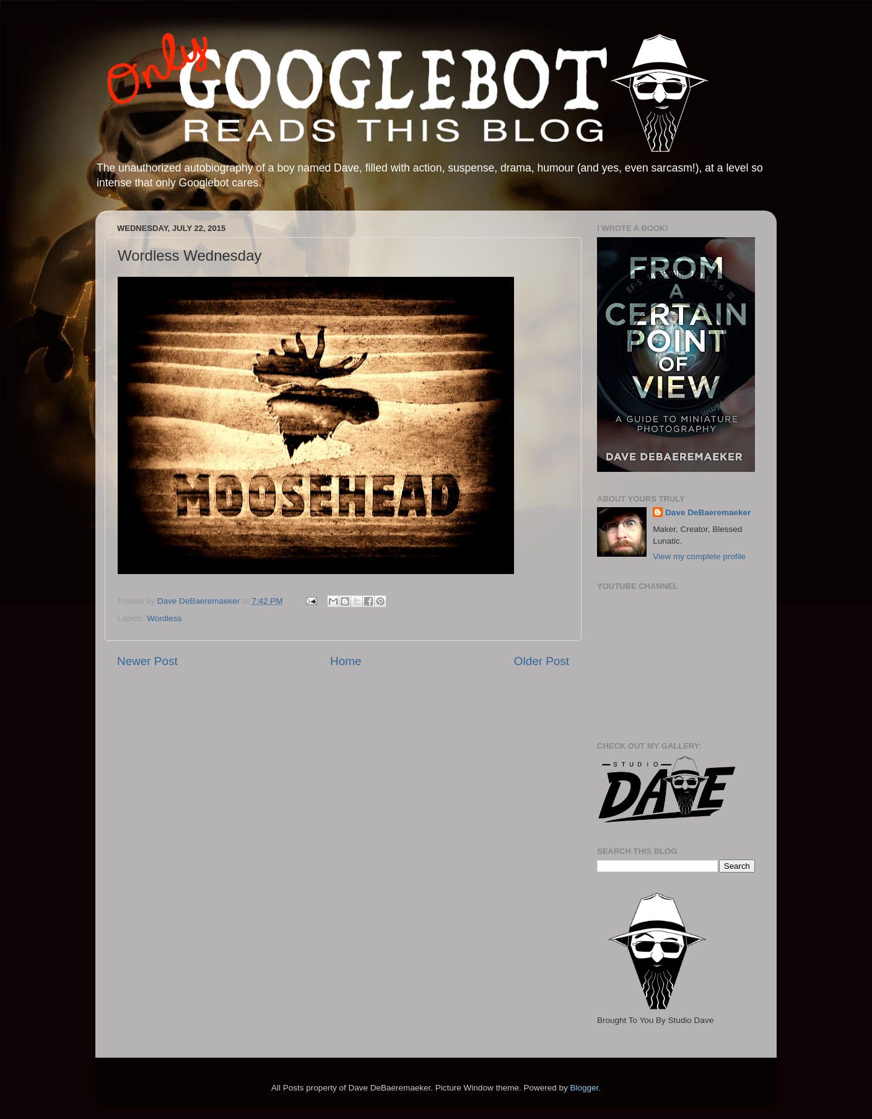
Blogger (584, 1087)
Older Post (541, 661)
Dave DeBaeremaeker (708, 512)
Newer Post (147, 661)
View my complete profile (699, 556)
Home (345, 661)
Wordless (164, 618)
